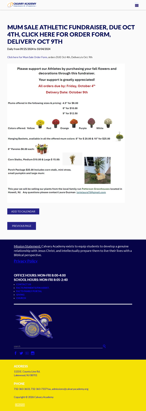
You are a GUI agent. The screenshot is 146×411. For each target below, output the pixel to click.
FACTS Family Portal (29, 291)
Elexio (20, 405)
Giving (20, 294)
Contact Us (23, 284)
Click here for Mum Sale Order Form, (27, 57)
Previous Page (21, 225)
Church (21, 298)
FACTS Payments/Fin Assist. (32, 287)
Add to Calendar (23, 211)
